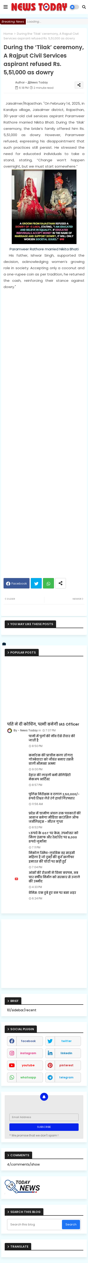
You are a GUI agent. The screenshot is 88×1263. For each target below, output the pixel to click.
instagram (28, 1053)
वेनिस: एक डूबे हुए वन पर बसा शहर (52, 893)
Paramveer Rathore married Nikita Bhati (44, 249)
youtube (28, 1065)
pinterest (66, 1065)
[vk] (4, 644)
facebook (28, 1041)
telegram (66, 1077)
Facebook (19, 583)
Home (8, 33)
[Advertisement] (44, 431)
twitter (66, 1041)
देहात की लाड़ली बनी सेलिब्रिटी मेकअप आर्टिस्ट (50, 777)
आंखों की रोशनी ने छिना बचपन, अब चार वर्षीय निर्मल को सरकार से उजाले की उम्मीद (54, 877)
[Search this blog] (35, 1224)
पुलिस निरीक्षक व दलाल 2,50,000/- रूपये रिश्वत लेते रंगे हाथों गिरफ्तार (54, 796)
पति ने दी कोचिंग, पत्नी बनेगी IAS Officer (43, 724)
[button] (84, 7)
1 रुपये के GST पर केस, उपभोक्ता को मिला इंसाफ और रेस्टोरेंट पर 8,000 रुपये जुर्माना (53, 837)
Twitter (36, 583)
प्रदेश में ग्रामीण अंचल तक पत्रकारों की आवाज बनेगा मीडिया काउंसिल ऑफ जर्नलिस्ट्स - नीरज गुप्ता (55, 817)
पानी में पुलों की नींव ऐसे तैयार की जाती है (52, 738)
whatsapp (28, 1077)
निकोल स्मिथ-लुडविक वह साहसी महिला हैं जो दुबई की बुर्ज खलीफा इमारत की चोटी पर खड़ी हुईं (52, 857)
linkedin (66, 1053)
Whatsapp (48, 583)
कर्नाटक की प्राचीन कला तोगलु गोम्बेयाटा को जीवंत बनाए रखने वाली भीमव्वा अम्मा (51, 759)
